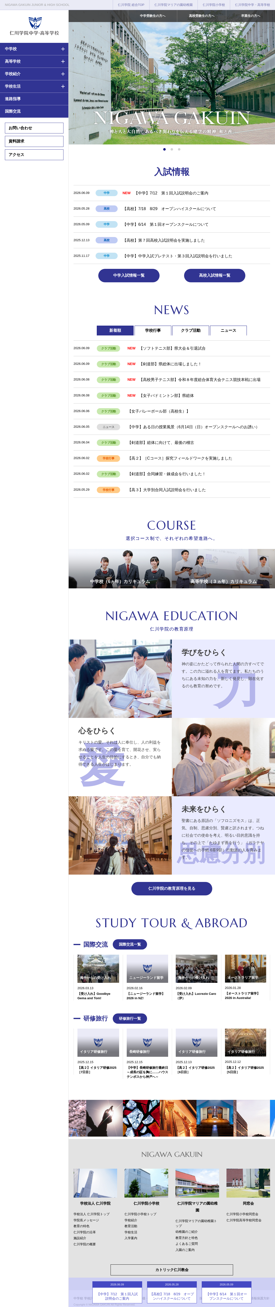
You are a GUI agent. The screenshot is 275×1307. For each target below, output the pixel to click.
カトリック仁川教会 (171, 1270)
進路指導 (13, 99)
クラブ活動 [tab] (190, 330)
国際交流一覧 (130, 944)
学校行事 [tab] (153, 330)
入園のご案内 (185, 1250)
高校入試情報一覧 (214, 275)
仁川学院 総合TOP (131, 5)
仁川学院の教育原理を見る (171, 888)
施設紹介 (80, 1238)
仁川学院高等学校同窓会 (244, 1220)
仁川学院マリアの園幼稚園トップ (196, 1223)
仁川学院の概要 (85, 1244)
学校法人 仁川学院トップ (92, 1214)
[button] (164, 149)
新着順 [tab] (115, 330)
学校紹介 (13, 74)
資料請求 (16, 141)
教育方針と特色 (186, 1238)
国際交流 (13, 111)
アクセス (16, 155)
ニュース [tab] (228, 330)
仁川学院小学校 (214, 5)
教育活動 (131, 1226)
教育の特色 (81, 1226)
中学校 (11, 49)
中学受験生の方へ (152, 16)
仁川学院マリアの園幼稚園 (173, 5)
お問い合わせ (20, 128)
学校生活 (13, 86)
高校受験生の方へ (201, 16)
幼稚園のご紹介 (186, 1232)
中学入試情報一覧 (129, 275)
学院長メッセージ (86, 1220)
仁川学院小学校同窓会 (242, 1214)
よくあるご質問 (186, 1244)
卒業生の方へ (250, 16)
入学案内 (131, 1238)
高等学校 (13, 61)
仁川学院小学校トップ (140, 1214)
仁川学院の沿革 (85, 1232)
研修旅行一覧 (130, 1018)
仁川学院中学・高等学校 (252, 5)
